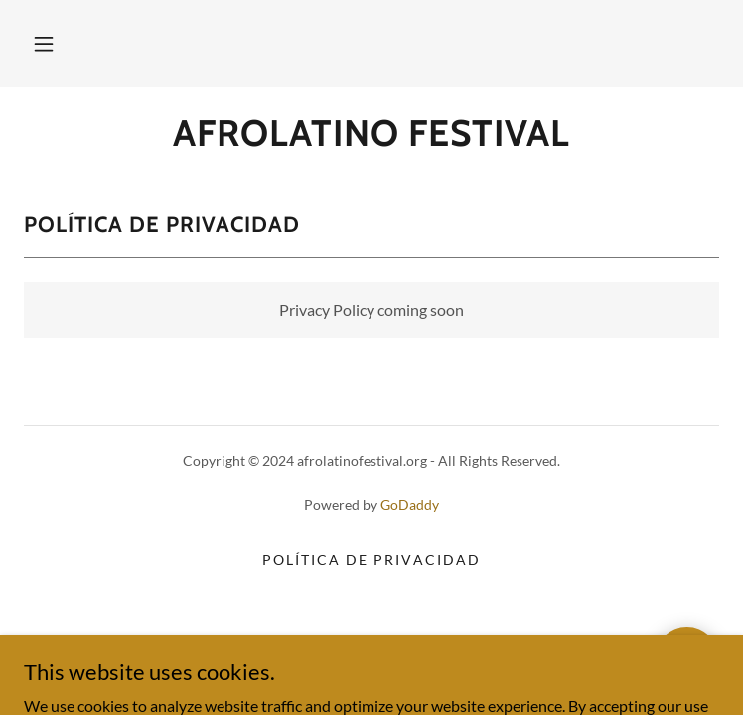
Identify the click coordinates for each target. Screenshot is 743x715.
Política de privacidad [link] (371, 559)
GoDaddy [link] (409, 505)
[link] (371, 133)
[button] (44, 44)
